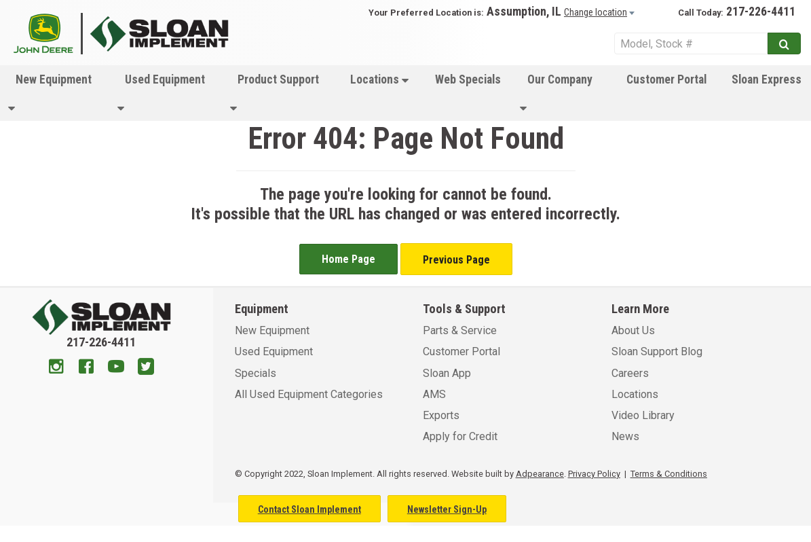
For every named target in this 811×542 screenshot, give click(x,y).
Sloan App (447, 373)
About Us (633, 330)
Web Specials (468, 79)
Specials (255, 373)
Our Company (556, 93)
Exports (441, 415)
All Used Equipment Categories (309, 394)
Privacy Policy (594, 474)
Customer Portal (666, 79)
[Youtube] (116, 368)
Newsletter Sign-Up (447, 509)
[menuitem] (54, 93)
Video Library (643, 415)
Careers (630, 373)
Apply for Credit (460, 436)
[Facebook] (86, 368)
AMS (434, 394)
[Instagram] (56, 368)
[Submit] (784, 43)
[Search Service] (691, 43)
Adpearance (540, 474)
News (625, 436)
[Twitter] (146, 368)
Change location (595, 12)
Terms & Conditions (668, 474)
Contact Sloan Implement (309, 509)
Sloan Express (766, 79)
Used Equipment (161, 93)
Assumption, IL (524, 11)
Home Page (348, 259)
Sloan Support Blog (656, 351)
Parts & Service (460, 330)
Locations (379, 79)
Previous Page (456, 259)
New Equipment (50, 93)
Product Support (274, 93)
